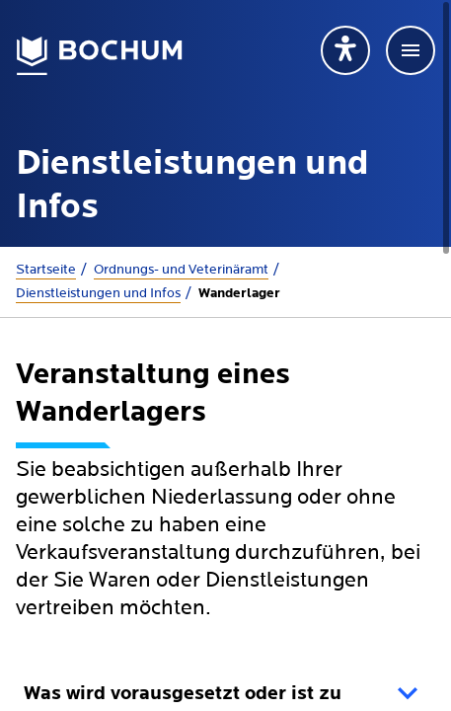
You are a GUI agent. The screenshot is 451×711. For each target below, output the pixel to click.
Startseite (46, 269)
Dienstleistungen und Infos (98, 293)
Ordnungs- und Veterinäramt (181, 269)
